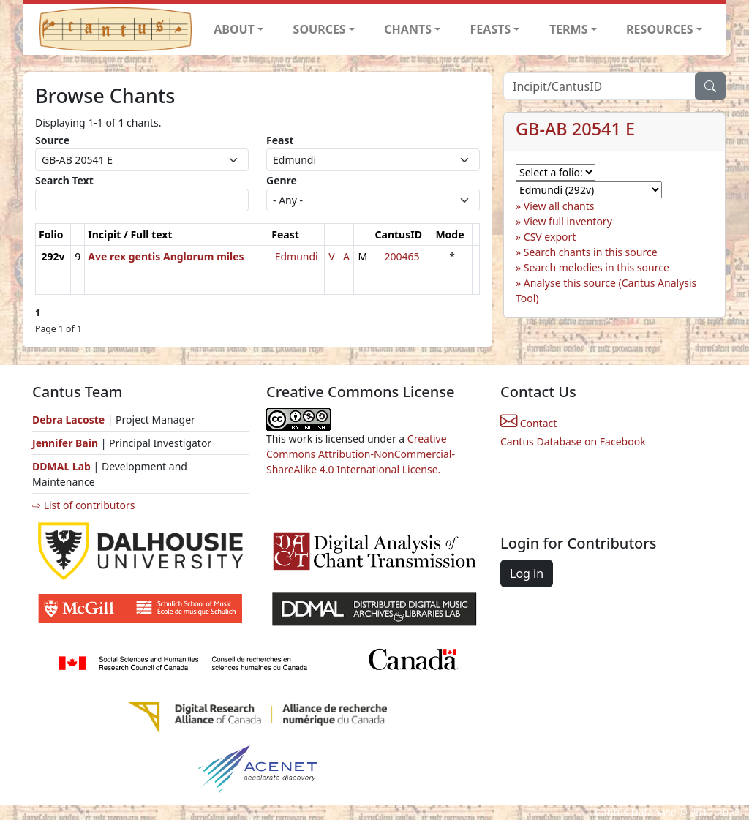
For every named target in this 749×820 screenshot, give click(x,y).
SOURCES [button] (319, 29)
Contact (528, 423)
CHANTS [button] (408, 29)
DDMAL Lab (61, 466)
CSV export (550, 237)
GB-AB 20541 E (575, 128)
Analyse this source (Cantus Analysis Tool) (606, 290)
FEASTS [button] (490, 29)
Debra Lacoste (68, 419)
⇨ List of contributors (83, 505)
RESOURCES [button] (659, 29)
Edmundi (296, 256)
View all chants (559, 206)
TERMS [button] (568, 29)
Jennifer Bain (66, 443)
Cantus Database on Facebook (573, 441)
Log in (526, 573)
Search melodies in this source (596, 267)
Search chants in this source (591, 252)
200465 (401, 256)
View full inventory (568, 221)
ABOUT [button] (234, 29)
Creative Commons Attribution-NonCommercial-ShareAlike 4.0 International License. (360, 454)
